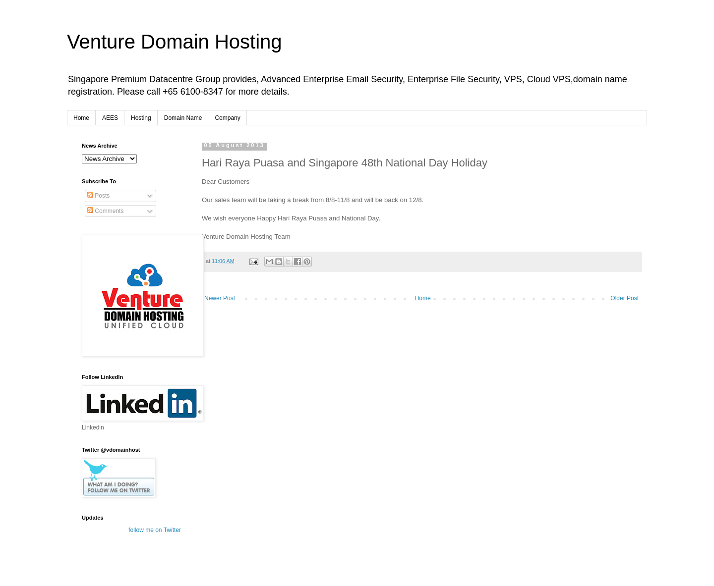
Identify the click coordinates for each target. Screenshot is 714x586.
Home (81, 117)
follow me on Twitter (154, 530)
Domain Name (183, 117)
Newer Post (219, 298)
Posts (98, 195)
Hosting (141, 117)
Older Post (624, 298)
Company (227, 117)
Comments (105, 211)
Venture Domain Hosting (174, 42)
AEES (110, 117)
